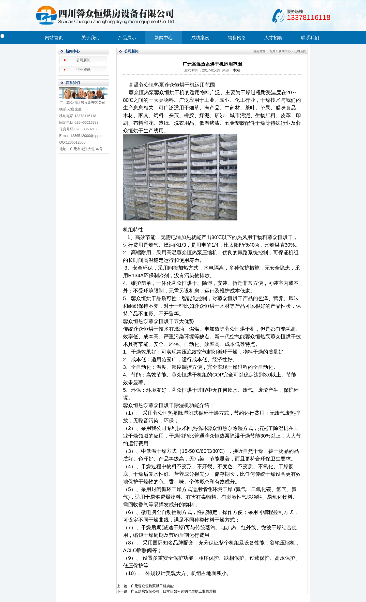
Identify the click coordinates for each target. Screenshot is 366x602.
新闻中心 (164, 37)
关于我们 (90, 37)
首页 (272, 51)
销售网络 (237, 37)
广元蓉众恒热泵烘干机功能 (152, 586)
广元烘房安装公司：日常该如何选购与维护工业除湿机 (173, 591)
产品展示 (127, 37)
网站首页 (54, 37)
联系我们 (310, 37)
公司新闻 (83, 60)
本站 (236, 70)
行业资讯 (83, 70)
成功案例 (200, 37)
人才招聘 (273, 37)
